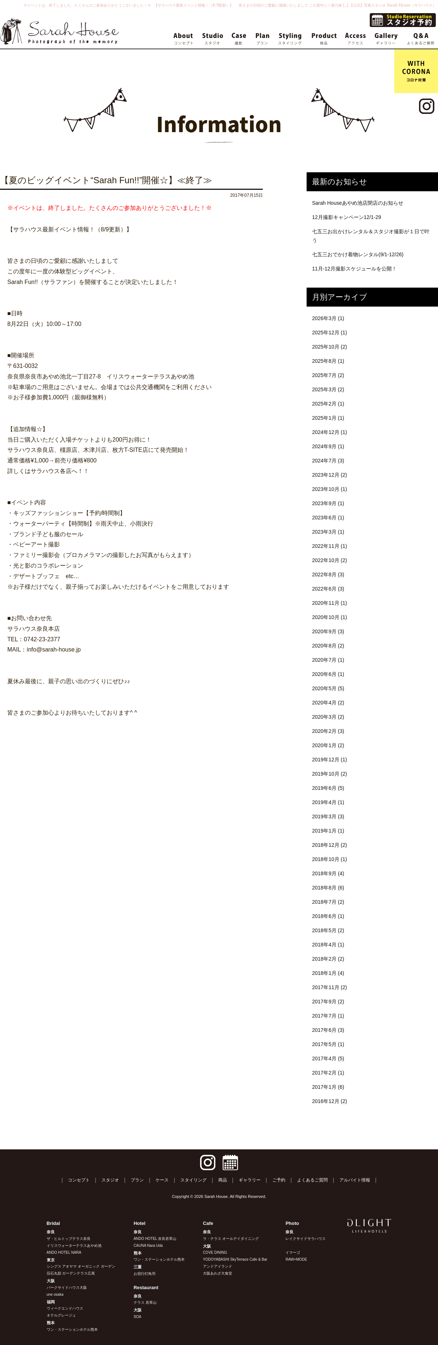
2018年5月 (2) (328, 930)
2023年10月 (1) (329, 489)
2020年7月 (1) (328, 660)
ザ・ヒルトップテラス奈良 (69, 1239)
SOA (137, 1317)
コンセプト (79, 1180)
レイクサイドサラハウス (305, 1239)
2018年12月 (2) (329, 845)
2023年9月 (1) (328, 503)
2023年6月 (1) (328, 517)
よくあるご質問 (312, 1180)
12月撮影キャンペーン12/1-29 (346, 217)
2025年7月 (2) (328, 375)
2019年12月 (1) (329, 759)
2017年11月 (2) (329, 987)
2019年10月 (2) (329, 774)
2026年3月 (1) (328, 318)
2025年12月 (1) (329, 332)
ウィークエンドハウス (65, 1308)
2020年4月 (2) (328, 703)
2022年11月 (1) (329, 546)
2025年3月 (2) (328, 389)
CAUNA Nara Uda (148, 1246)
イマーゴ (292, 1252)
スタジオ (110, 1180)
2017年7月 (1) (328, 1016)
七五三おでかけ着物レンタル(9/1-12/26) (357, 254)
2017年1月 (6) (328, 1087)
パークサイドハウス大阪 (67, 1288)
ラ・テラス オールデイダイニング (231, 1239)
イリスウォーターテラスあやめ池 (74, 1246)
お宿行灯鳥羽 (144, 1274)
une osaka (55, 1294)
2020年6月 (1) (328, 674)
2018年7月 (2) (328, 902)
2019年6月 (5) (328, 788)
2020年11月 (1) (329, 603)
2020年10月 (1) (329, 617)
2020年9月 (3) (328, 631)
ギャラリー (250, 1180)
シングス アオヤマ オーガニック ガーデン (81, 1266)
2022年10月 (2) (329, 560)
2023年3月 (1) (328, 532)
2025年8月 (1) (328, 361)
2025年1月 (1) (328, 418)
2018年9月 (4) (328, 873)
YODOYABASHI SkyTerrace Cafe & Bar (235, 1259)
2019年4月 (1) (328, 802)
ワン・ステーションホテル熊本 (72, 1329)
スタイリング (193, 1180)
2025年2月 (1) (328, 404)
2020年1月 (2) (328, 745)
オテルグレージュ (61, 1315)
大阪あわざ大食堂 (217, 1273)
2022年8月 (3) (328, 574)
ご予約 (278, 1180)
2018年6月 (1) (328, 916)
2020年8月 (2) (328, 646)
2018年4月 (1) (328, 945)
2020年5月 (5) (328, 688)
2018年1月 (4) (328, 973)
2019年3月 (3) (328, 816)
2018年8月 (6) (328, 888)
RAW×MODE (296, 1259)
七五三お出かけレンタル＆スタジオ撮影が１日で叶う (371, 235)
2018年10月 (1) (329, 859)
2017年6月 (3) (328, 1030)
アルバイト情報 (354, 1180)
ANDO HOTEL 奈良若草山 (155, 1239)
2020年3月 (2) (328, 717)
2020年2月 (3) (328, 731)
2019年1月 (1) (328, 831)
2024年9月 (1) (328, 446)
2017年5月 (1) (328, 1044)
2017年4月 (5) (328, 1058)
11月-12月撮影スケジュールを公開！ (354, 269)
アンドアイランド (217, 1266)
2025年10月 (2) (329, 347)
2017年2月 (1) (328, 1073)
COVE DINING (215, 1252)
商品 (222, 1180)
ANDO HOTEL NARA (64, 1252)
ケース (162, 1180)
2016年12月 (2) (329, 1101)
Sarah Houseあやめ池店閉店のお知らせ (357, 203)
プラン (137, 1180)
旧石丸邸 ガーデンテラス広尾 (71, 1273)
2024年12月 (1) (329, 432)
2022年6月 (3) (328, 589)
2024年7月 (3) (328, 461)
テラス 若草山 (145, 1302)
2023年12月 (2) (329, 475)
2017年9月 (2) (328, 1001)
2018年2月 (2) (328, 959)
